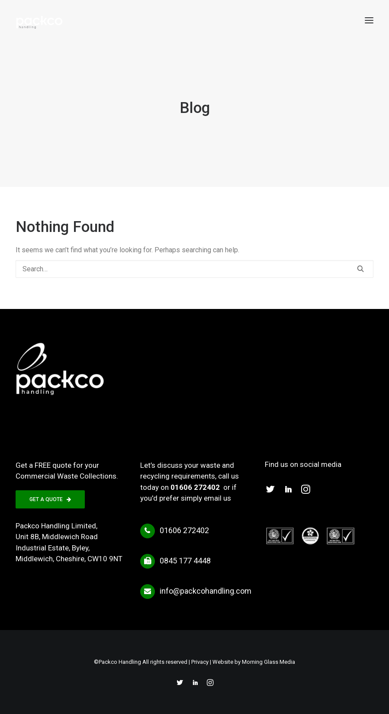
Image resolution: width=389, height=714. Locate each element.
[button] (369, 20)
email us (217, 498)
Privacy (200, 662)
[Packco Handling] (39, 20)
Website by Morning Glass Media (253, 662)
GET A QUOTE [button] (50, 499)
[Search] (194, 269)
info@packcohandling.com (205, 590)
